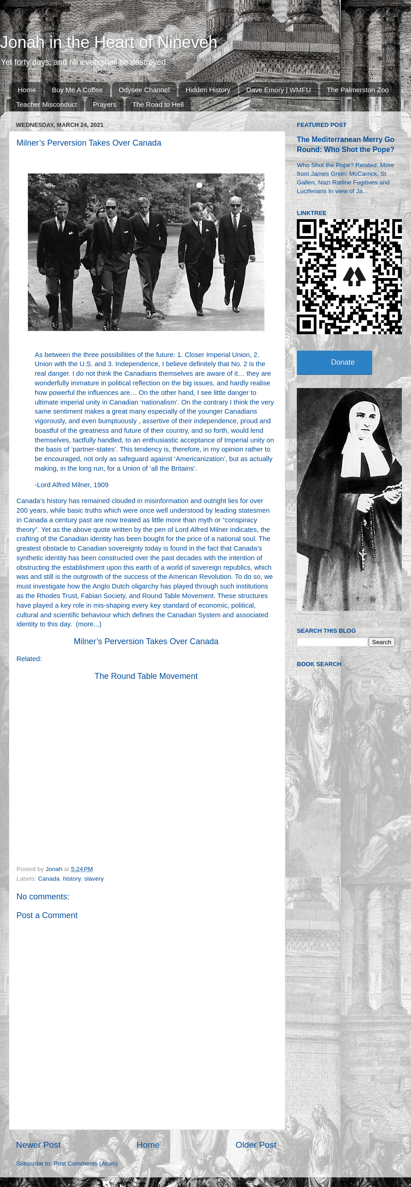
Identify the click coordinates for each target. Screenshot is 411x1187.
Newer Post (38, 1145)
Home (27, 90)
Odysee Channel (144, 90)
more (86, 624)
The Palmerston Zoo (358, 90)
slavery (94, 878)
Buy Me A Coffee (77, 90)
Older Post (256, 1145)
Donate (343, 362)
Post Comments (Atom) (86, 1163)
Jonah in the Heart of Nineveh (108, 42)
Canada (48, 878)
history (72, 878)
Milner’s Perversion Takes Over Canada (146, 641)
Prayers (104, 104)
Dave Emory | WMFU (278, 90)
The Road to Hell (158, 104)
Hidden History (207, 90)
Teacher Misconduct (46, 104)
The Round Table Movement (146, 676)
